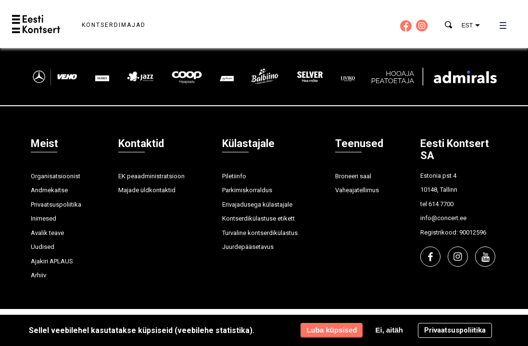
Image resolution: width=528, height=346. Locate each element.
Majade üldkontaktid (147, 190)
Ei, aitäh (389, 330)
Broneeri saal (353, 176)
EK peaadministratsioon (151, 176)
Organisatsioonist (55, 176)
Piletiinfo (234, 176)
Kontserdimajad (114, 25)
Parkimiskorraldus (247, 190)
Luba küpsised (331, 330)
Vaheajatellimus (357, 190)
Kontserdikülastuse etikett (258, 218)
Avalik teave (47, 232)
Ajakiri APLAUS (52, 261)
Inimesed (43, 218)
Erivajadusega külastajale (257, 204)
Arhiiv (38, 275)
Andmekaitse (49, 190)
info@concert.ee (443, 218)
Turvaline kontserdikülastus (260, 232)
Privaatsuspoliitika (56, 204)
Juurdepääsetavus (248, 246)
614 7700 (440, 204)
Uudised (42, 246)
